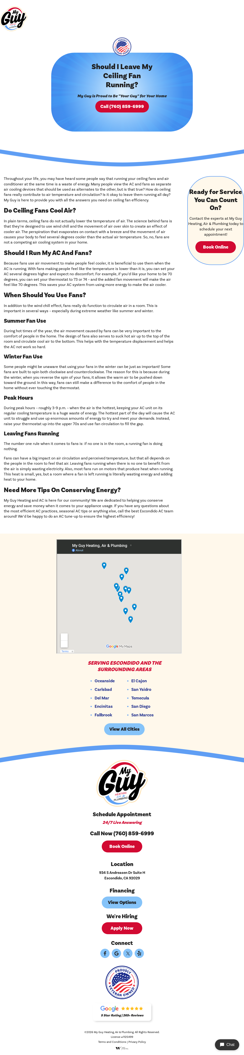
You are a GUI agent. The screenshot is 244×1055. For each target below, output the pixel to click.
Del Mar (102, 698)
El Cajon (139, 681)
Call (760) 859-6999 (122, 106)
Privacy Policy (137, 1042)
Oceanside (105, 681)
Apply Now (122, 928)
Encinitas (104, 706)
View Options (122, 902)
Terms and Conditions (112, 1042)
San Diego (140, 706)
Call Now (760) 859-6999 (122, 833)
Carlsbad (103, 689)
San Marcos (142, 715)
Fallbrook (103, 715)
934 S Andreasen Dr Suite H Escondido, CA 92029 (122, 875)
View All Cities (124, 729)
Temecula (140, 698)
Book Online (215, 247)
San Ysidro (141, 689)
